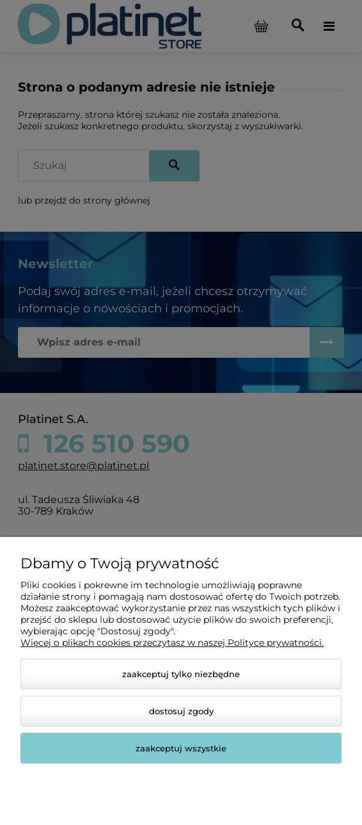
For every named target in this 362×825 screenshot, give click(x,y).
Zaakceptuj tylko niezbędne (181, 674)
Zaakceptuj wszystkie (181, 748)
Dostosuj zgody (181, 711)
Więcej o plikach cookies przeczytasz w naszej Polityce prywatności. (172, 642)
